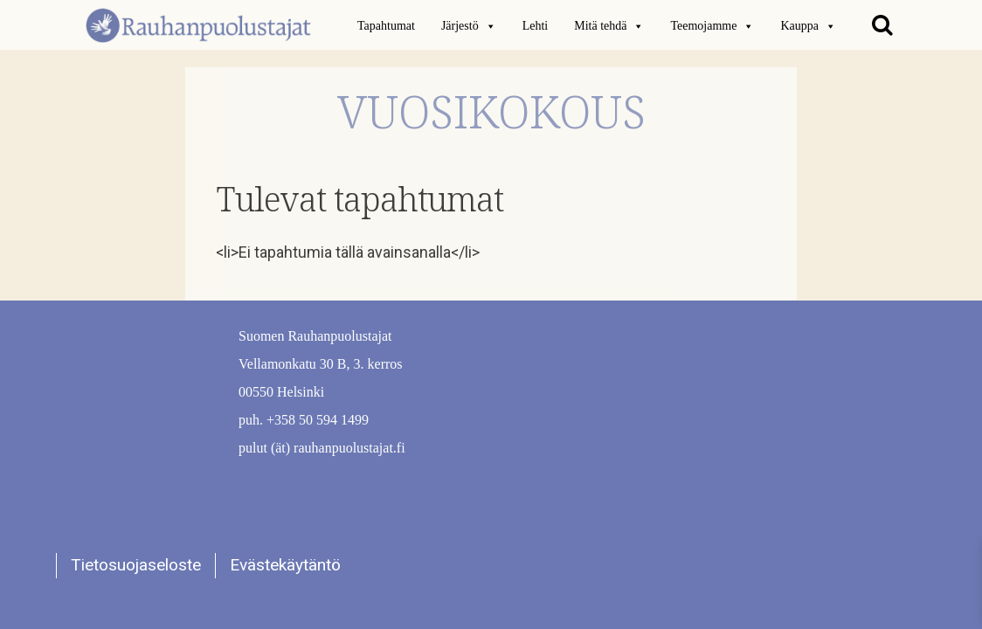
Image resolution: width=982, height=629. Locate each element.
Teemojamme (712, 26)
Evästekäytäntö (285, 565)
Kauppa (808, 26)
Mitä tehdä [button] (609, 26)
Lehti (535, 25)
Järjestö (468, 26)
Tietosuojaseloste (136, 565)
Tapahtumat (386, 25)
